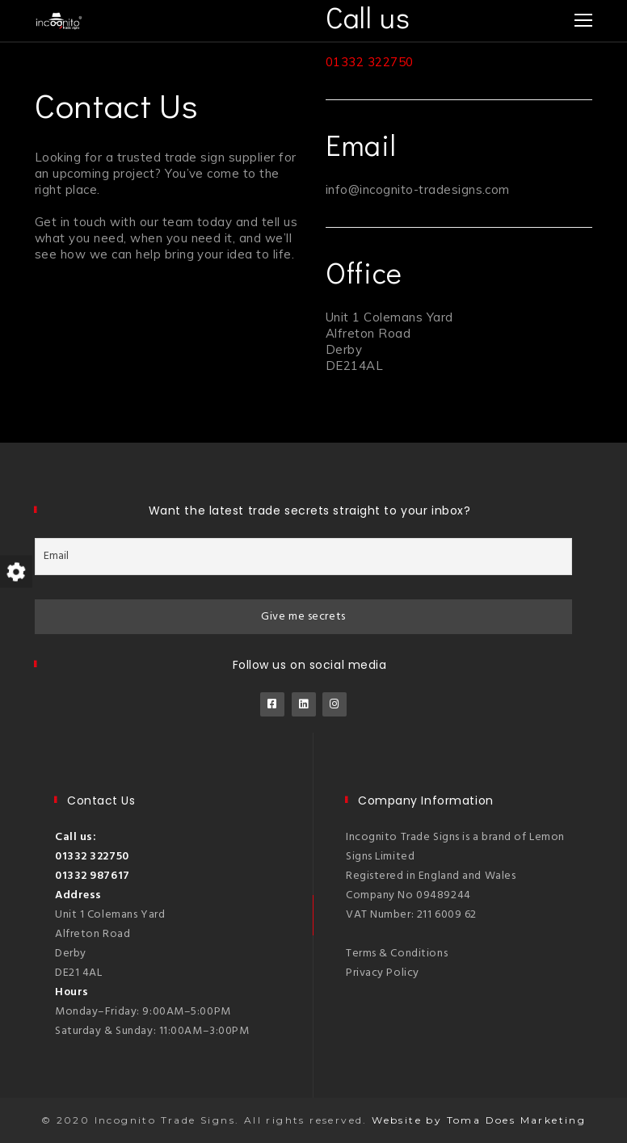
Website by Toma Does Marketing (479, 1120)
